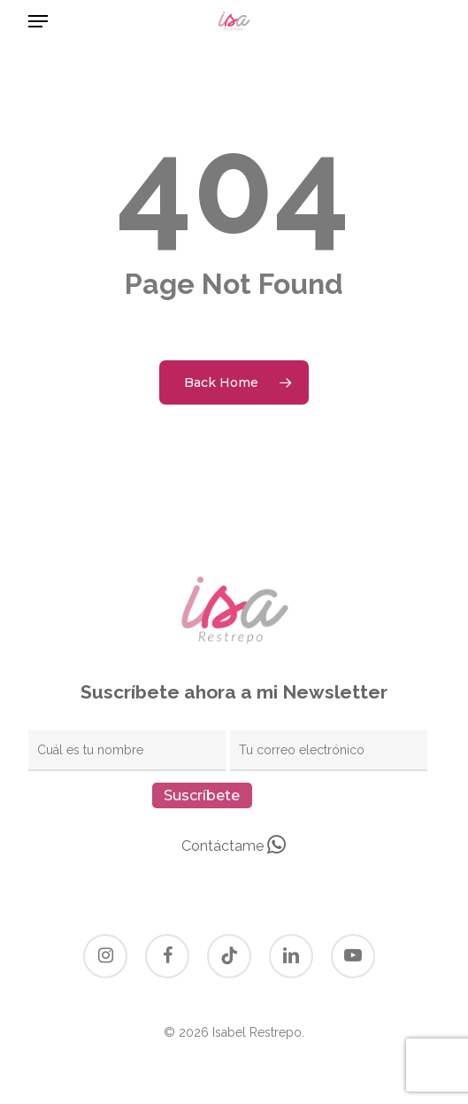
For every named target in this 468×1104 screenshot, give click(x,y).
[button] (38, 21)
